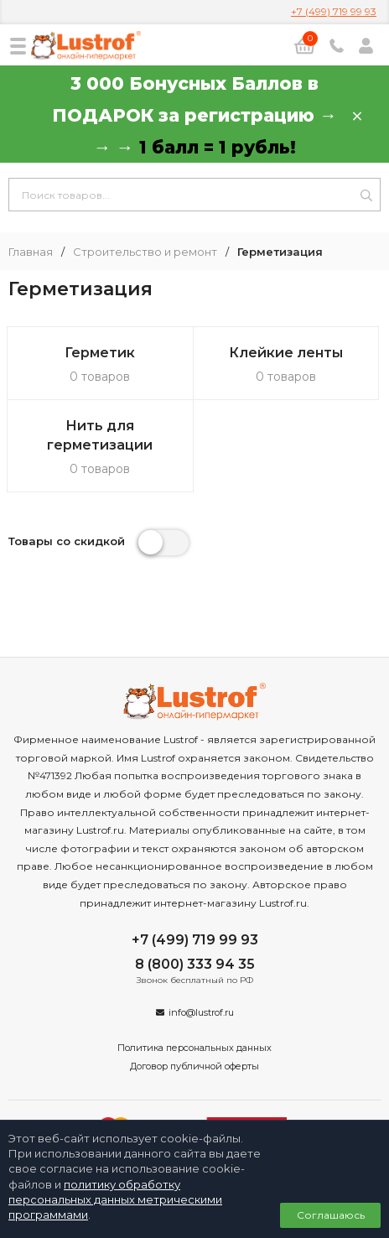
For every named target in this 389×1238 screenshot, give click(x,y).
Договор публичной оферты (194, 1066)
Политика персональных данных (194, 1047)
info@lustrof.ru (201, 1012)
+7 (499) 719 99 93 (333, 11)
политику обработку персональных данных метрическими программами (115, 1199)
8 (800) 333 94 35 (195, 964)
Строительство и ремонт (145, 252)
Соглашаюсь (331, 1215)
